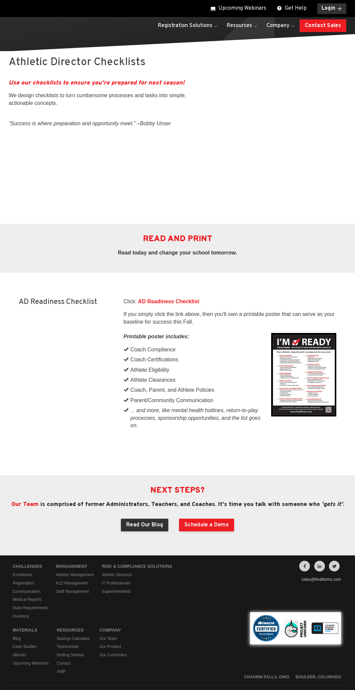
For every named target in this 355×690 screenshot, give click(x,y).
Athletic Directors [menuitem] (117, 530)
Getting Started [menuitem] (70, 611)
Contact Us (332, 651)
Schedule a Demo (206, 481)
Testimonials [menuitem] (68, 602)
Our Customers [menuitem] (113, 611)
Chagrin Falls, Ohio (266, 633)
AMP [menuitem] (61, 627)
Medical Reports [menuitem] (27, 555)
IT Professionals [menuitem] (116, 539)
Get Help (292, 8)
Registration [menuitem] (23, 539)
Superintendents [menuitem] (116, 547)
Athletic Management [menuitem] (75, 530)
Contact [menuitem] (63, 619)
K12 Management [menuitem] (72, 539)
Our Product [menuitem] (110, 602)
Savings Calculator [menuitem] (73, 594)
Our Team (25, 460)
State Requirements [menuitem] (30, 563)
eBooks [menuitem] (19, 611)
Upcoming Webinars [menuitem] (31, 619)
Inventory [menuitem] (21, 572)
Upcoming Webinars (238, 8)
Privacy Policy (255, 651)
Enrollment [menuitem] (22, 530)
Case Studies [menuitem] (24, 602)
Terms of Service (295, 651)
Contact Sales (323, 25)
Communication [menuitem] (26, 547)
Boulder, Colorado (318, 633)
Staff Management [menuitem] (72, 547)
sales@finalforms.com (321, 535)
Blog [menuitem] (17, 594)
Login (332, 8)
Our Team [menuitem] (108, 594)
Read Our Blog (144, 481)
